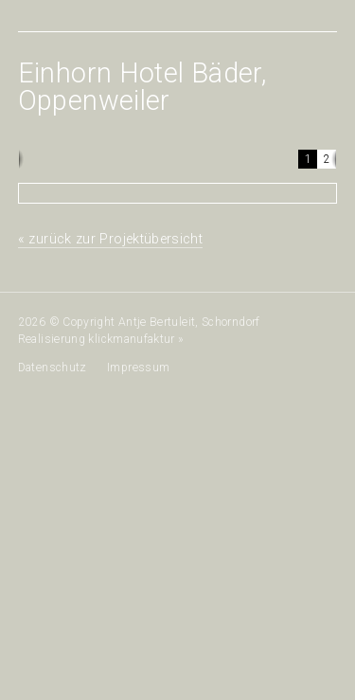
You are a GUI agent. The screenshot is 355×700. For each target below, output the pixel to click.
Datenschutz (52, 367)
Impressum (138, 367)
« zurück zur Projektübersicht (110, 239)
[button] (307, 159)
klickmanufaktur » (136, 339)
